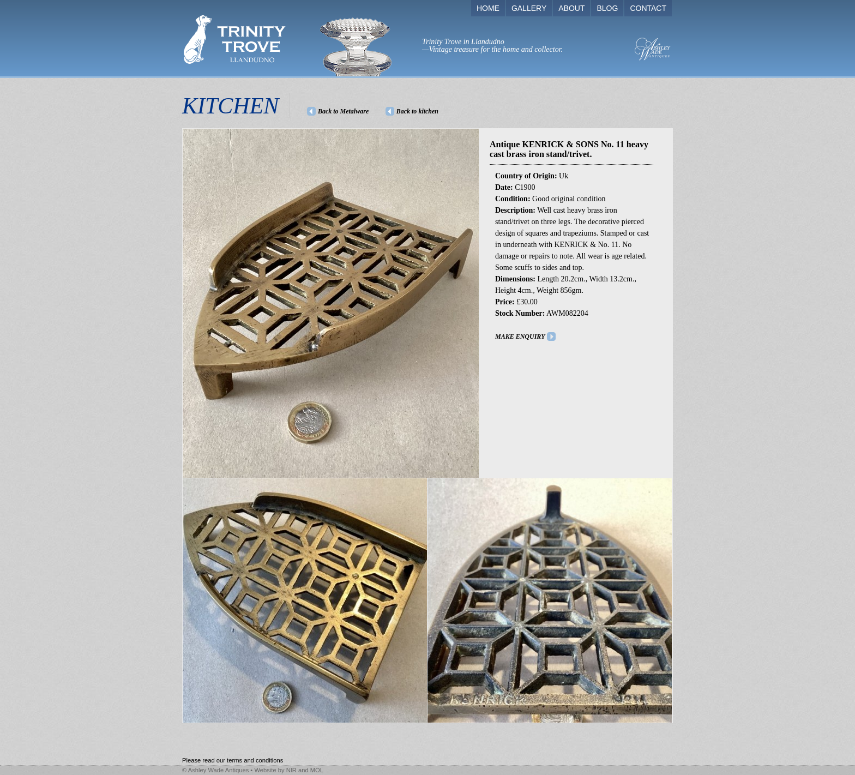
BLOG (607, 8)
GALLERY (528, 8)
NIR (291, 770)
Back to (417, 111)
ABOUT (571, 8)
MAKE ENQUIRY (520, 336)
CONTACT (648, 8)
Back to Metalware (343, 111)
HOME (488, 8)
